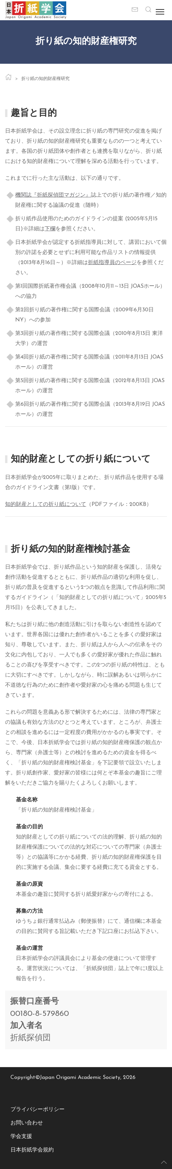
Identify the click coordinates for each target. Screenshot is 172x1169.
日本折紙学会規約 (32, 1150)
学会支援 (21, 1136)
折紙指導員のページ (112, 262)
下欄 (50, 229)
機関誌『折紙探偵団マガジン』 (53, 195)
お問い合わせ (26, 1123)
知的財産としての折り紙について (45, 504)
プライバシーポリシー (37, 1109)
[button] (148, 10)
